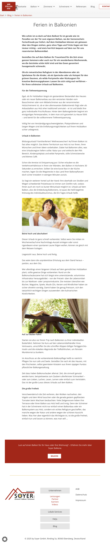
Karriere (55, 501)
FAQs (55, 519)
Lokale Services (55, 511)
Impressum (81, 500)
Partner (55, 499)
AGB (77, 489)
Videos (55, 504)
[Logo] (19, 494)
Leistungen (55, 496)
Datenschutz (81, 494)
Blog (55, 526)
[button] (38, 6)
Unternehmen (55, 490)
